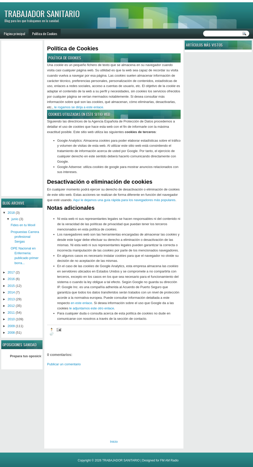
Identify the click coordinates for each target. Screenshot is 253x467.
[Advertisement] (84, 401)
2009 (11, 326)
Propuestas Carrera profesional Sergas (25, 237)
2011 (11, 312)
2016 (11, 279)
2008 (11, 332)
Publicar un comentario (64, 364)
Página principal (14, 33)
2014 (11, 292)
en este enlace (81, 303)
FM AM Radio (169, 460)
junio (14, 219)
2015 (11, 286)
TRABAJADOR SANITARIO (42, 13)
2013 (11, 299)
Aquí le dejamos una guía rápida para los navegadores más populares (124, 200)
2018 (11, 213)
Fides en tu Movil (23, 225)
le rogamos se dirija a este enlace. (79, 107)
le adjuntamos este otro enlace (91, 308)
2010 (11, 319)
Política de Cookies (44, 33)
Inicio (114, 441)
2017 (11, 272)
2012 (11, 306)
